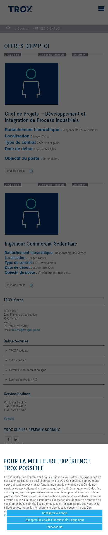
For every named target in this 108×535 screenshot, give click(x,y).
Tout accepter (54, 527)
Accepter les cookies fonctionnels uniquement (55, 520)
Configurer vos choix (54, 513)
